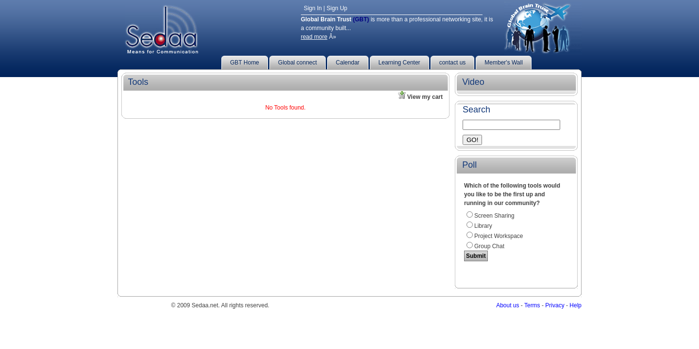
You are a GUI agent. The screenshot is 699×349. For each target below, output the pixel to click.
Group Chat (489, 246)
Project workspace (498, 236)
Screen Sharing (494, 215)
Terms (532, 305)
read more (314, 36)
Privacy (554, 305)
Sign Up (337, 8)
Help (575, 305)
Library (483, 225)
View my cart (423, 97)
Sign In (313, 8)
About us (507, 305)
